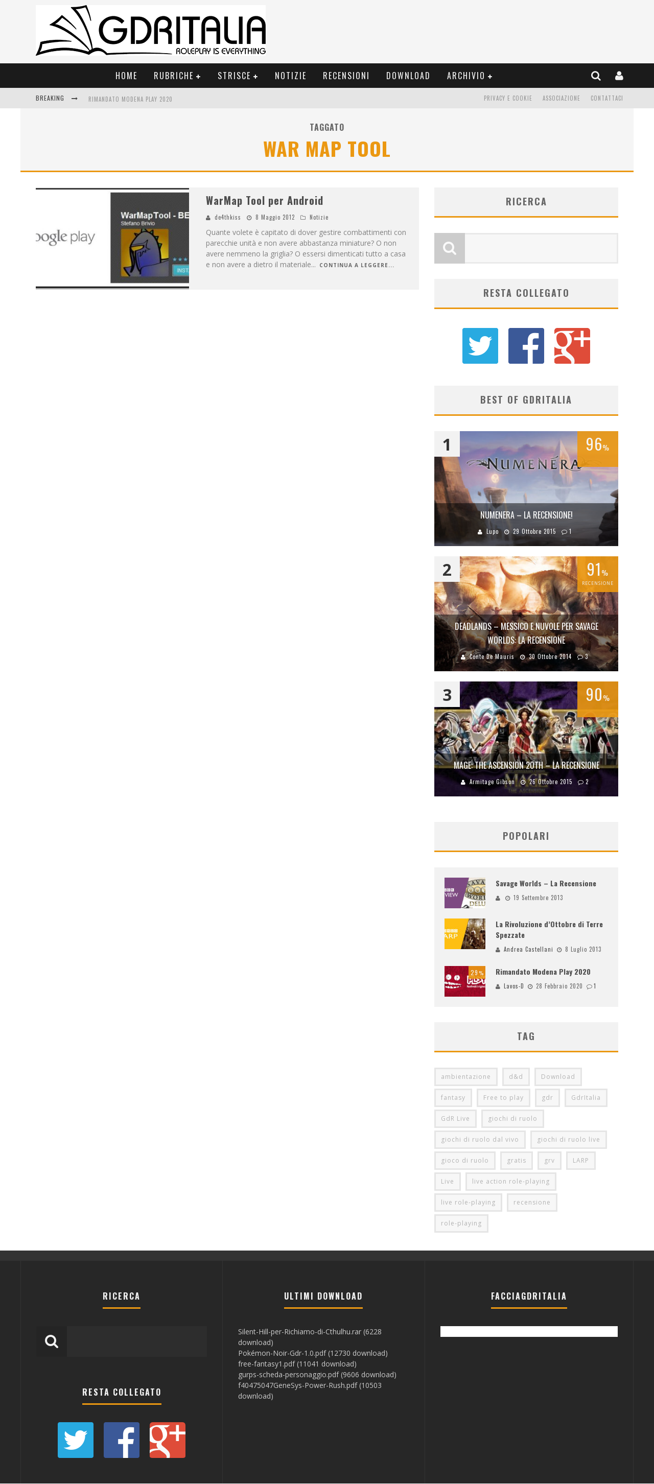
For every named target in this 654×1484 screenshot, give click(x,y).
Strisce (234, 75)
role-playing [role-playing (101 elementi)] (461, 1223)
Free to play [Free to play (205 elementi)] (503, 1098)
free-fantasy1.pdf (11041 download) (297, 1364)
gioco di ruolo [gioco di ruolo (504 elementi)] (465, 1161)
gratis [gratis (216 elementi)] (516, 1161)
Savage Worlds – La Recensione (546, 883)
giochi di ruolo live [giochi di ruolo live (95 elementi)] (568, 1140)
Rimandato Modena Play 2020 (130, 99)
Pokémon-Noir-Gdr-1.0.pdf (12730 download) (313, 1353)
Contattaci (607, 98)
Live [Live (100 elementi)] (447, 1181)
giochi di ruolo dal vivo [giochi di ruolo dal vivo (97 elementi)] (480, 1140)
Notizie (291, 75)
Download (408, 75)
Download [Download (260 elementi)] (558, 1077)
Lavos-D (514, 986)
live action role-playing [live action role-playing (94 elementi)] (511, 1181)
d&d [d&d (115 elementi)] (516, 1077)
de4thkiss (228, 217)
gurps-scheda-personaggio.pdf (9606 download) (317, 1375)
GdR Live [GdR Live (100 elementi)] (455, 1119)
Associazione (561, 98)
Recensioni (346, 75)
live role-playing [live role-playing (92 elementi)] (468, 1202)
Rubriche (174, 75)
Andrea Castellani (528, 949)
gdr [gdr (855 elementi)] (547, 1098)
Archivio (466, 75)
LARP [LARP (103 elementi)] (581, 1161)
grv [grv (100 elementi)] (549, 1161)
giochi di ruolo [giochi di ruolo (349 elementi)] (513, 1119)
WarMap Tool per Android (264, 200)
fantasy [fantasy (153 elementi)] (453, 1098)
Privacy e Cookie (508, 98)
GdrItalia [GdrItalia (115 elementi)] (586, 1098)
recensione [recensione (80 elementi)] (532, 1202)
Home (126, 75)
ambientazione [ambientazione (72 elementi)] (466, 1077)
